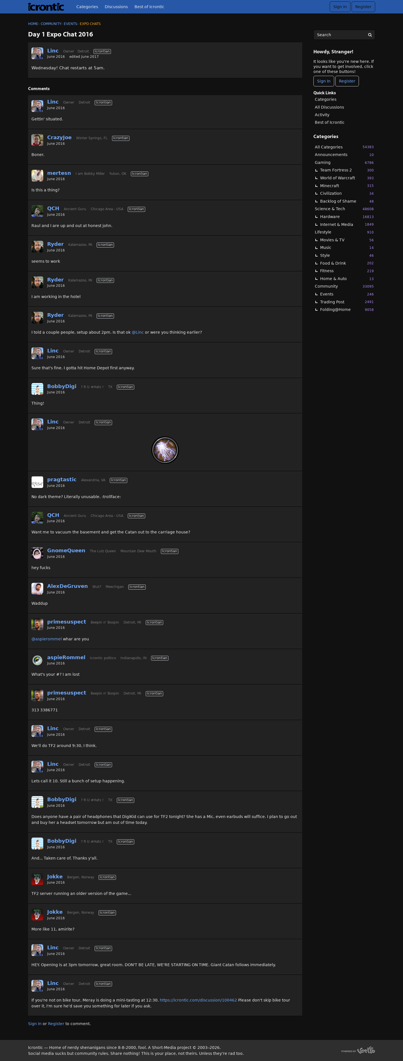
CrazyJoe (59, 137)
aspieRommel (66, 657)
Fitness (347, 271)
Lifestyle (344, 232)
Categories (87, 6)
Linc (53, 51)
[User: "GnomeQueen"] (37, 553)
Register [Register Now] (347, 81)
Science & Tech (344, 209)
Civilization (347, 193)
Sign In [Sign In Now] (324, 81)
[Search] (370, 35)
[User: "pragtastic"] (37, 482)
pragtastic (62, 479)
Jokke (55, 876)
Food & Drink (347, 263)
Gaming (344, 162)
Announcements (344, 154)
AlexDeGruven (67, 586)
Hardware (347, 216)
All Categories (344, 147)
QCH (53, 208)
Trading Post (347, 301)
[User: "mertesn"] (37, 176)
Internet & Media (347, 224)
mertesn (59, 173)
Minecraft (347, 185)
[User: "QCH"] (37, 211)
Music (347, 247)
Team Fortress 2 (347, 170)
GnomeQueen (66, 550)
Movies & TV (347, 240)
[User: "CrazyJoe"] (37, 140)
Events (347, 294)
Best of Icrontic (149, 6)
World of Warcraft (347, 178)
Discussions (116, 6)
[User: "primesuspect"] (37, 624)
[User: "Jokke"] (37, 879)
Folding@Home (347, 309)
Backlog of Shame (347, 201)
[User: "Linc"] (37, 53)
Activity (322, 115)
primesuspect (66, 622)
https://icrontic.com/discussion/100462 (198, 1000)
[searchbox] (344, 35)
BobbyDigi (61, 386)
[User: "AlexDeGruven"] (37, 589)
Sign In (340, 6)
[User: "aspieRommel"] (37, 660)
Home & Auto (347, 278)
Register (363, 6)
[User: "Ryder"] (37, 247)
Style (347, 255)
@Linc (138, 332)
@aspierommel (46, 639)
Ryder (55, 244)
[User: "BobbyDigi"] (37, 389)
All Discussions (329, 107)
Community (344, 286)
